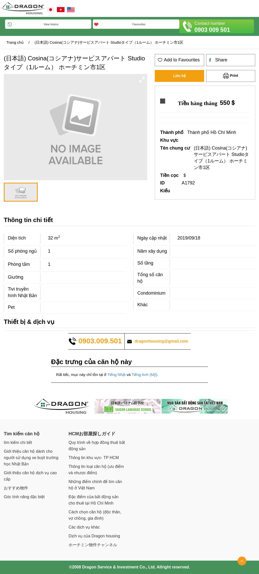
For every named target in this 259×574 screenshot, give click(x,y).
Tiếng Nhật (116, 374)
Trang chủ (15, 42)
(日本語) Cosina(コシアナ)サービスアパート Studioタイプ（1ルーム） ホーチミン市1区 (109, 42)
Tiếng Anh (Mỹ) (144, 374)
